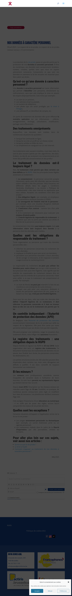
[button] (68, 582)
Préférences (63, 591)
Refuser (50, 591)
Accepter (37, 591)
